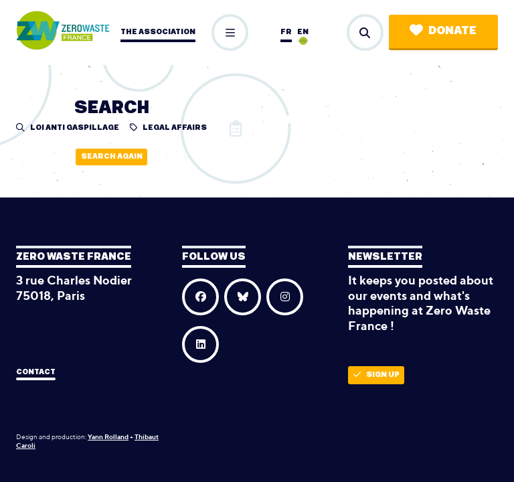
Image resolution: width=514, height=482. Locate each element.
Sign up (376, 374)
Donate (443, 30)
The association (157, 31)
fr (286, 31)
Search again (112, 156)
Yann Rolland (108, 436)
